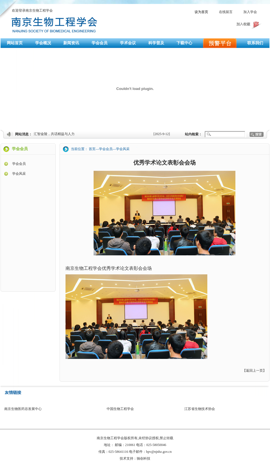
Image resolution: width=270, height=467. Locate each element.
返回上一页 (254, 371)
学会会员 (19, 164)
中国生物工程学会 (120, 409)
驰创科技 (143, 458)
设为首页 (201, 12)
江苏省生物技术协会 (199, 409)
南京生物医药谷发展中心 (23, 409)
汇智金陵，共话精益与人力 (54, 134)
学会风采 (19, 174)
